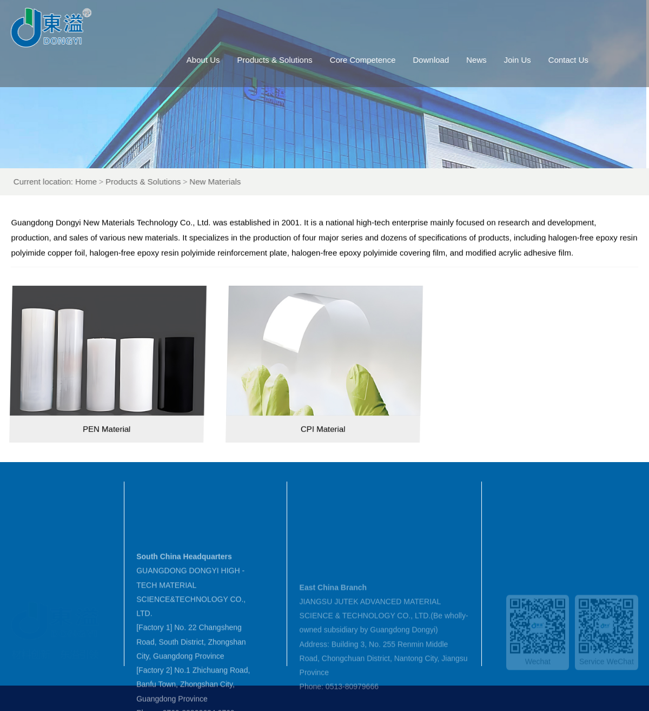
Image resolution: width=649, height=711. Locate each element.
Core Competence (377, 59)
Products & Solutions (289, 59)
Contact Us (583, 59)
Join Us (532, 59)
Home (108, 181)
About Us (218, 59)
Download (446, 59)
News (491, 59)
